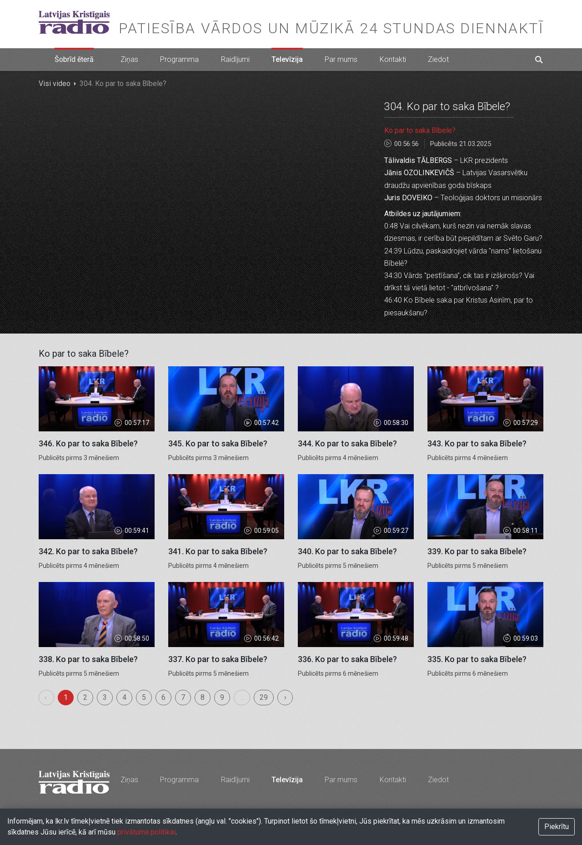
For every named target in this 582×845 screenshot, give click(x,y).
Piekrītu (556, 826)
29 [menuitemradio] (264, 697)
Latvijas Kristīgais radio (74, 22)
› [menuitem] (285, 697)
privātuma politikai (146, 832)
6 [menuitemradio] (163, 697)
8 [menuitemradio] (203, 697)
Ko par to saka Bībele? (420, 130)
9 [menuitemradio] (222, 697)
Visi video (54, 83)
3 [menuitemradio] (105, 697)
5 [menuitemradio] (144, 697)
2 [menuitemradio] (85, 697)
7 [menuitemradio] (183, 697)
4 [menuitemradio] (124, 697)
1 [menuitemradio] (66, 697)
